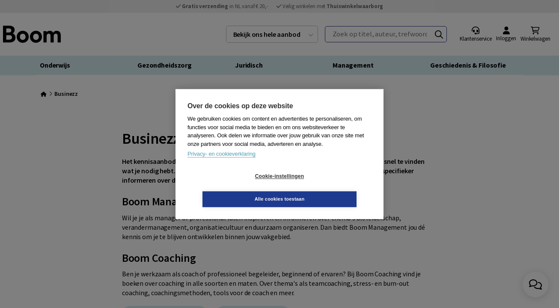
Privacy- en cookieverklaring (221, 165)
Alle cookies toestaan (331, 187)
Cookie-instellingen (228, 188)
